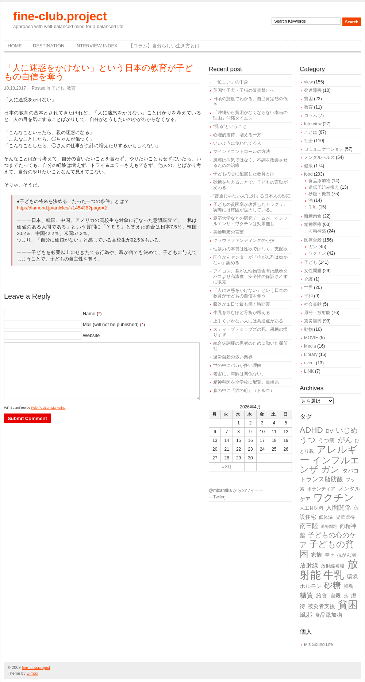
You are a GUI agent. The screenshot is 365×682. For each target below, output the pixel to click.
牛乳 (312, 206)
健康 (308, 165)
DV (329, 431)
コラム (310, 115)
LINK (309, 371)
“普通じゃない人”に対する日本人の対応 (252, 196)
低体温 (326, 517)
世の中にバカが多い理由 (237, 365)
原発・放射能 (317, 312)
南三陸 (309, 525)
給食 (321, 595)
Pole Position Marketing (48, 407)
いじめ (347, 430)
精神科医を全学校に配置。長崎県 (246, 382)
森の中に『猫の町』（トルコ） (243, 390)
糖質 (307, 595)
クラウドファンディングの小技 (243, 240)
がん (345, 440)
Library (311, 354)
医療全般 (313, 240)
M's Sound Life (318, 644)
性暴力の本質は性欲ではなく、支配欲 (250, 248)
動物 (308, 329)
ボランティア (321, 488)
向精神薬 (317, 231)
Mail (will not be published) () (114, 324)
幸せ (329, 555)
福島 (348, 586)
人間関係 (338, 507)
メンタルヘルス (319, 157)
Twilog (219, 496)
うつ (308, 439)
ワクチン (317, 253)
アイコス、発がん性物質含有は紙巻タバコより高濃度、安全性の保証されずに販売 (250, 277)
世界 (308, 287)
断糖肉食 (313, 216)
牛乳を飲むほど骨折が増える (241, 312)
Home (15, 45)
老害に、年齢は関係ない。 (239, 373)
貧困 (308, 98)
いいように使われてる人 (237, 143)
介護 (308, 279)
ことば (310, 132)
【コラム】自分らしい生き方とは (164, 45)
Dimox (32, 673)
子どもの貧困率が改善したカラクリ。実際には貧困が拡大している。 (250, 207)
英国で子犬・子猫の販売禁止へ (243, 90)
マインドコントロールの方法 (241, 151)
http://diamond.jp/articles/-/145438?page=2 (62, 208)
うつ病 (326, 440)
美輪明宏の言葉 (228, 232)
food (308, 174)
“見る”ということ (230, 126)
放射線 (309, 565)
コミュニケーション (323, 149)
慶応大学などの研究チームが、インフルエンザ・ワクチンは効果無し (250, 221)
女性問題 (313, 270)
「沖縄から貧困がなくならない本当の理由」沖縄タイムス (250, 115)
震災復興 (313, 321)
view (308, 82)
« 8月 (227, 466)
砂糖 (332, 585)
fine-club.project (60, 16)
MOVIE (311, 337)
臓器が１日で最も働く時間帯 (241, 304)
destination (48, 45)
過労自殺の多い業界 (233, 357)
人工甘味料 (311, 508)
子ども (57, 88)
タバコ (350, 470)
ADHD (311, 430)
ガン (312, 246)
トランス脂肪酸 (321, 479)
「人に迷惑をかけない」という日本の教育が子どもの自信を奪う (98, 72)
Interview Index (96, 45)
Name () (92, 313)
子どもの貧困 (327, 548)
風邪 (306, 614)
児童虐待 (345, 517)
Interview (313, 123)
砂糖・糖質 (319, 193)
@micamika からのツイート (236, 490)
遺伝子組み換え (323, 187)
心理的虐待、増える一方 (237, 134)
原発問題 (329, 526)
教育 (71, 88)
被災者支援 (321, 606)
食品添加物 (319, 180)
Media (310, 346)
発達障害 (313, 90)
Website (91, 335)
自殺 (335, 595)
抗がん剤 (346, 555)
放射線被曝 (333, 566)
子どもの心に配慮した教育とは (243, 173)
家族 (316, 555)
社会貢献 (313, 304)
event (309, 362)
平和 (308, 295)
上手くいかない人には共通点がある (248, 321)
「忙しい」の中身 (230, 82)
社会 (308, 140)
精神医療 (313, 224)
